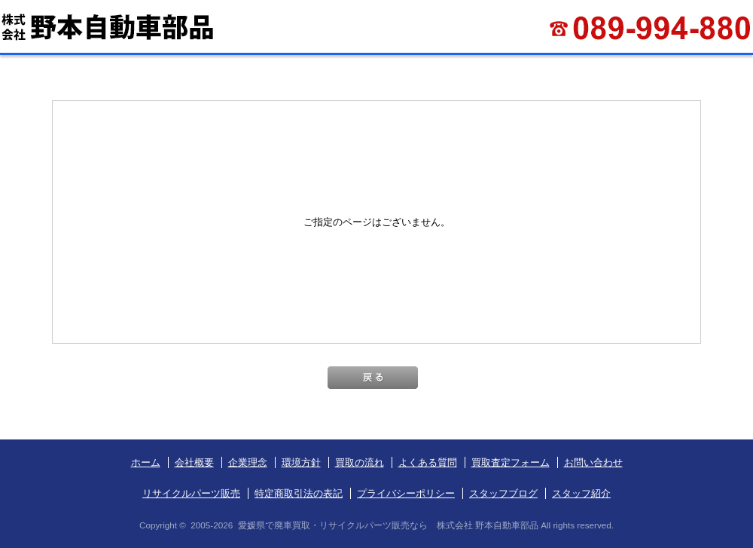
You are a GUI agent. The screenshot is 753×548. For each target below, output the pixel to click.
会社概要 (194, 462)
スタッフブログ (503, 493)
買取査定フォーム (510, 462)
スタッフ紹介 (581, 493)
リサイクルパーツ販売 (191, 493)
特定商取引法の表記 (299, 493)
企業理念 (247, 462)
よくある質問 (427, 462)
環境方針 (301, 462)
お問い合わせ (593, 462)
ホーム (145, 462)
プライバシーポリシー (406, 493)
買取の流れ (359, 462)
